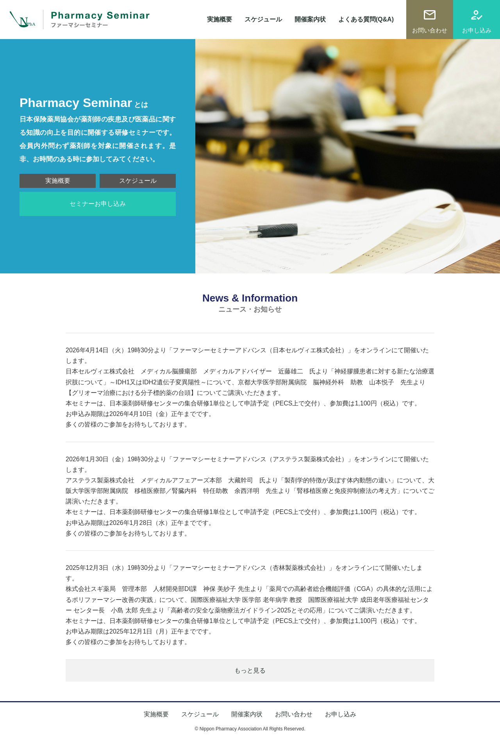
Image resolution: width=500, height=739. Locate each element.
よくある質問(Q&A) (366, 19)
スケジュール (263, 19)
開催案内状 (310, 19)
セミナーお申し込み (98, 203)
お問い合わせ (429, 30)
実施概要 (219, 19)
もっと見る (250, 670)
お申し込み (476, 30)
